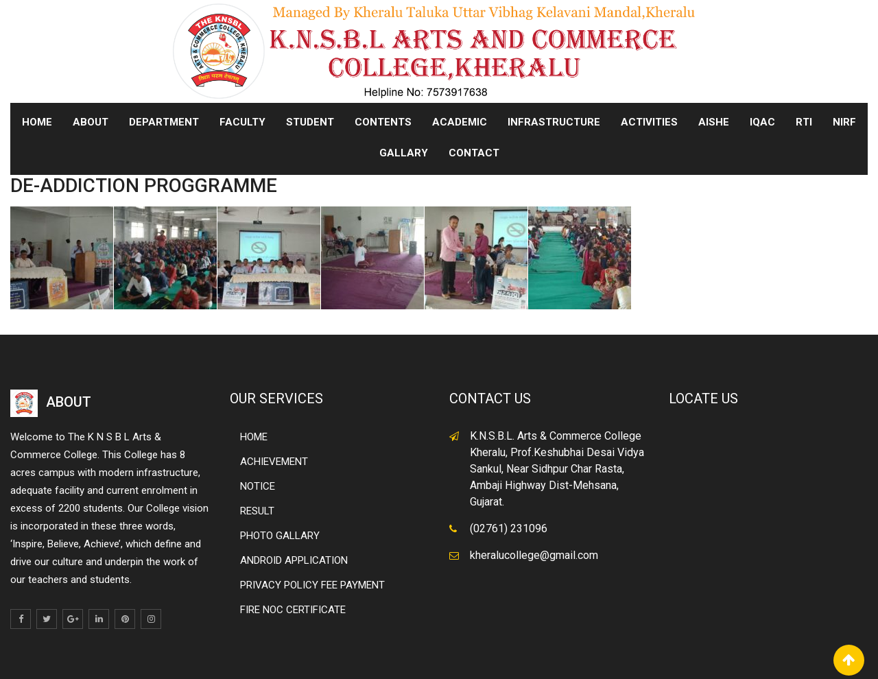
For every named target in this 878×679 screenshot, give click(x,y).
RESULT (257, 511)
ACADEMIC (459, 122)
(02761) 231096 (508, 528)
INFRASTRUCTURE (554, 122)
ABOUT (90, 122)
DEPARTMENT (164, 122)
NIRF (844, 122)
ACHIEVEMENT (274, 461)
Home (37, 122)
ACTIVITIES (649, 122)
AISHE (713, 122)
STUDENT (310, 122)
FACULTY (242, 122)
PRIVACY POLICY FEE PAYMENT (312, 585)
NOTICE (257, 486)
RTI (804, 122)
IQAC (762, 122)
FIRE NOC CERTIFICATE (293, 610)
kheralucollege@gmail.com (534, 555)
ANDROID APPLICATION (294, 560)
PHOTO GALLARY (280, 535)
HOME (254, 437)
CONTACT (474, 153)
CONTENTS (383, 122)
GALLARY (403, 153)
